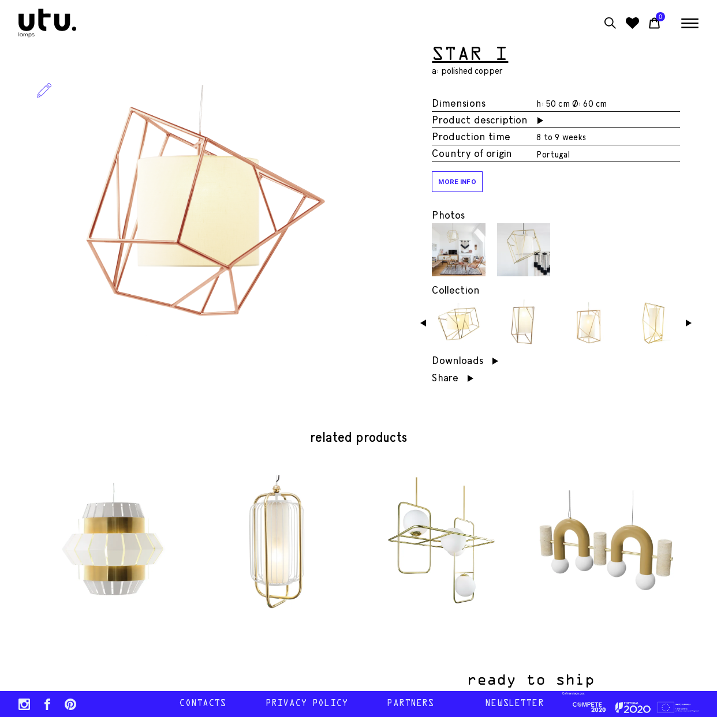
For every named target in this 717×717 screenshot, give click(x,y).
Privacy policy (307, 704)
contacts (202, 704)
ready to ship (546, 681)
